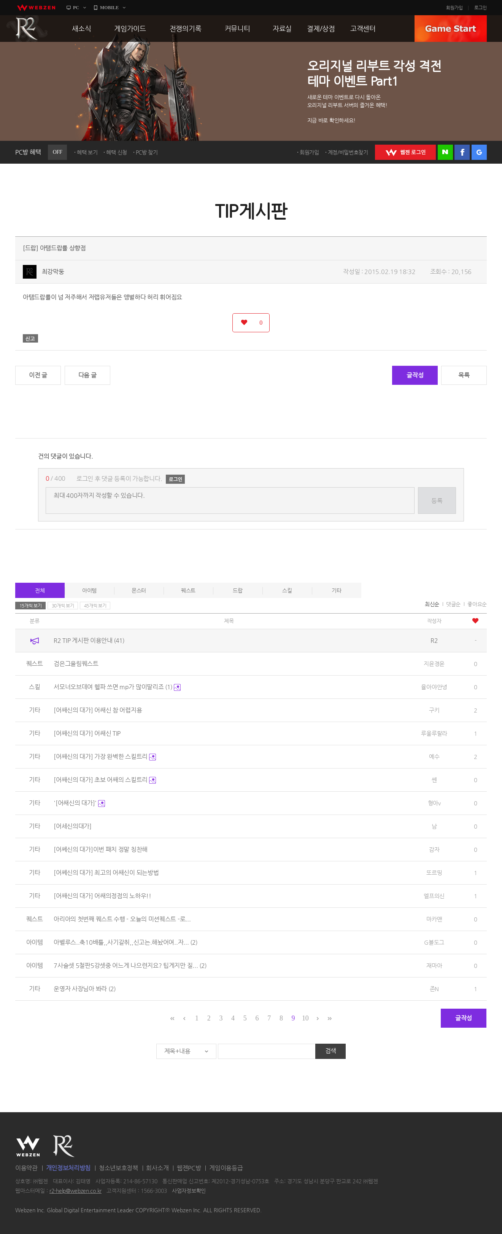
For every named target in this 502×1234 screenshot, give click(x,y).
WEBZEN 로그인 (405, 152)
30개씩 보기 (63, 605)
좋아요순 (477, 604)
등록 (436, 500)
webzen (36, 7)
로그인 (480, 7)
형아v (434, 803)
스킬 (287, 590)
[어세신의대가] (73, 826)
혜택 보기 (87, 152)
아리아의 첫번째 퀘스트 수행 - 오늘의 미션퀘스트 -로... (122, 919)
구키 (434, 710)
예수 (434, 756)
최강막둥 (53, 271)
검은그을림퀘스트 (76, 663)
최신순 (432, 604)
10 (305, 1018)
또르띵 (434, 872)
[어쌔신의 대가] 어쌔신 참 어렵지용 (98, 710)
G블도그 (434, 942)
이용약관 (26, 1168)
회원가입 (454, 7)
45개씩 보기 (95, 605)
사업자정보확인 (189, 1191)
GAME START (451, 28)
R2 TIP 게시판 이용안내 (89, 640)
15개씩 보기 (30, 605)
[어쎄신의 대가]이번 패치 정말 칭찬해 (101, 849)
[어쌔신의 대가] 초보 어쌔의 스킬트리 (105, 779)
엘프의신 (434, 896)
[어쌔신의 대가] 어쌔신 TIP (87, 733)
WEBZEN (28, 1146)
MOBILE (109, 7)
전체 (39, 590)
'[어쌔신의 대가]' (79, 803)
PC (76, 7)
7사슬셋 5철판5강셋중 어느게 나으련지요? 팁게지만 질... (130, 965)
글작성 (415, 375)
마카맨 (434, 919)
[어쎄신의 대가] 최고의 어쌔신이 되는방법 (106, 872)
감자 (434, 849)
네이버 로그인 (445, 152)
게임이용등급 (226, 1168)
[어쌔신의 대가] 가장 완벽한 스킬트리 (105, 756)
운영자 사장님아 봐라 (84, 988)
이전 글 (38, 375)
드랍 (237, 590)
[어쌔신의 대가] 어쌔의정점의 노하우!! (102, 895)
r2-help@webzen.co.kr (75, 1191)
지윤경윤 (434, 663)
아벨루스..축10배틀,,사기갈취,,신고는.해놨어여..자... (125, 942)
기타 (336, 590)
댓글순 (453, 604)
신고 (30, 338)
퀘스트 (188, 590)
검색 (330, 1050)
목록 (463, 375)
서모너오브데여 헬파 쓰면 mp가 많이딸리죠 (117, 686)
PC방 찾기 (147, 152)
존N (434, 988)
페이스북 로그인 (462, 152)
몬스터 (139, 590)
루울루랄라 (434, 733)
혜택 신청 (116, 152)
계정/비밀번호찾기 (348, 152)
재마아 (434, 965)
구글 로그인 (479, 152)
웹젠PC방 (189, 1168)
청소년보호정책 (118, 1168)
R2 (27, 28)
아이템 (89, 590)
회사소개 (157, 1168)
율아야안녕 (434, 687)
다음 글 (87, 375)
